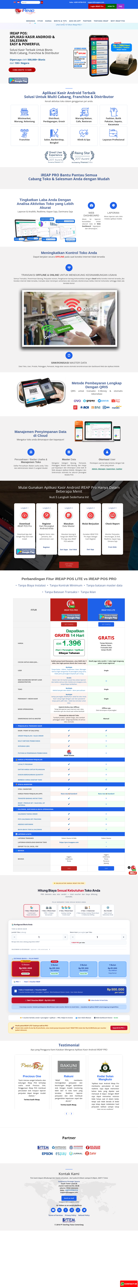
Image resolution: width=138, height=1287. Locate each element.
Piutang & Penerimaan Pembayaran (32, 809)
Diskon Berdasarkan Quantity (30, 830)
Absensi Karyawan (25, 880)
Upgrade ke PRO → (119, 1084)
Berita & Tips (60, 21)
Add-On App (75, 21)
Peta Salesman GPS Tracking (29, 875)
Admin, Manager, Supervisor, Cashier (107, 525)
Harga (48, 21)
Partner (87, 21)
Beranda (30, 21)
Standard (73, 850)
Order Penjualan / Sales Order (30, 792)
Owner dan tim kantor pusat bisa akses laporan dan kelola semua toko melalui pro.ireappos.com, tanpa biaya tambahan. (69, 737)
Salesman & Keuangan (31, 1006)
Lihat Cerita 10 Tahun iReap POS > (69, 25)
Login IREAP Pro (97, 6)
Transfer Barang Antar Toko (30, 854)
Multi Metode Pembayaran (29, 797)
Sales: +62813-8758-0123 (77, 2)
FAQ (120, 6)
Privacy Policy (70, 1272)
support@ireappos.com (96, 2)
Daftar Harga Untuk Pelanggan (31, 825)
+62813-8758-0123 (71, 1246)
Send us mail (69, 1254)
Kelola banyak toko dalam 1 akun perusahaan (69, 745)
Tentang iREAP (101, 21)
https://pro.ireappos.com (69, 898)
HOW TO (111, 6)
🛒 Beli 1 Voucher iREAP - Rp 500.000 (40, 1057)
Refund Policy (84, 1272)
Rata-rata (64, 850)
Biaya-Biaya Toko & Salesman (30, 885)
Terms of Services (56, 1272)
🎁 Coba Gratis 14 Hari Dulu (98, 1057)
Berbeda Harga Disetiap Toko (30, 836)
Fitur (40, 21)
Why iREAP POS (118, 21)
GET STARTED (106, 680)
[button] (69, 680)
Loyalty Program (25, 820)
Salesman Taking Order (27, 870)
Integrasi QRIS (24, 802)
